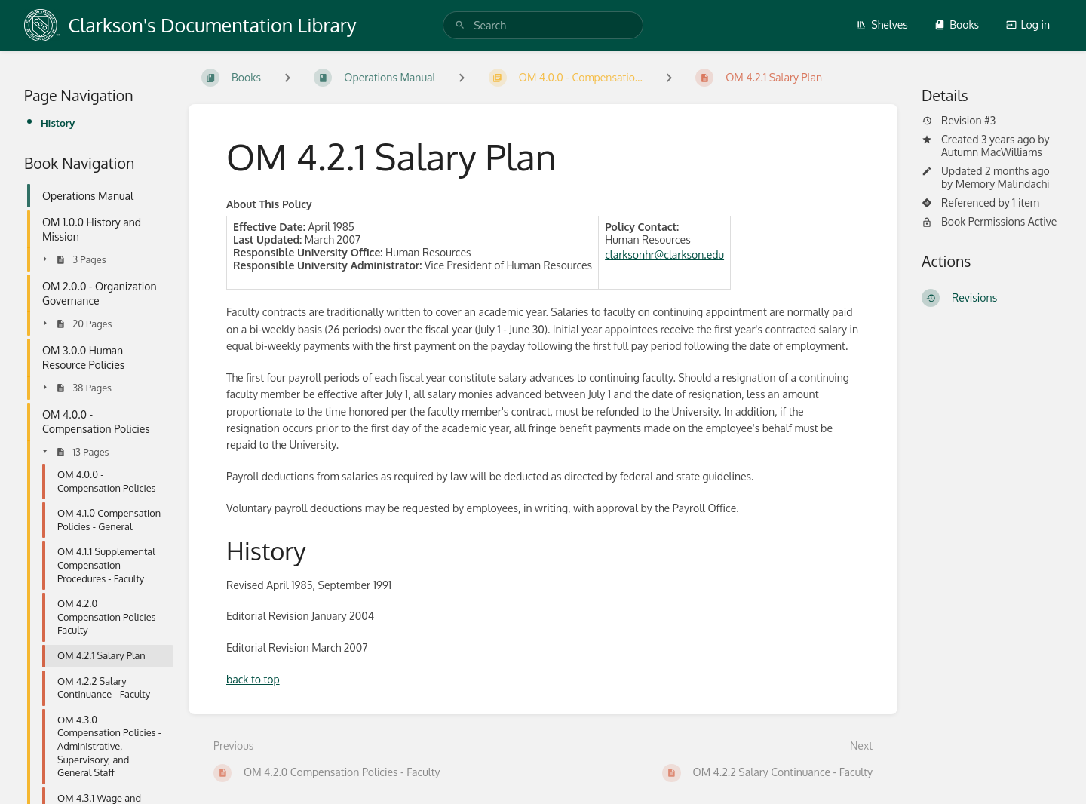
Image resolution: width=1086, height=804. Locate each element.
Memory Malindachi (1003, 183)
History (58, 122)
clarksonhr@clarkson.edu (664, 254)
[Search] (460, 25)
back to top (253, 679)
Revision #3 (959, 121)
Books (956, 24)
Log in (1028, 24)
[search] (543, 25)
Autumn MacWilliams (991, 152)
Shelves (882, 24)
